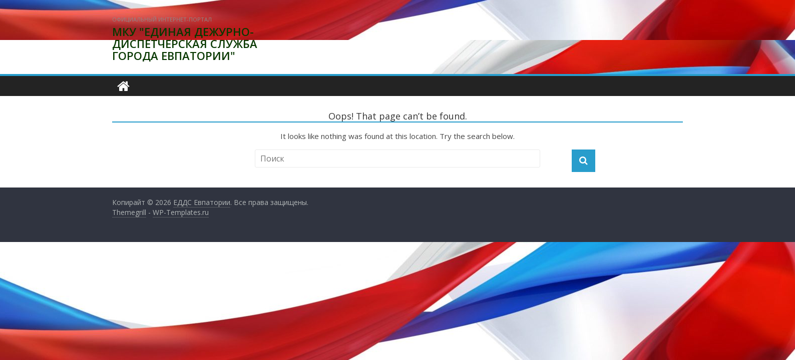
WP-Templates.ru (181, 212)
